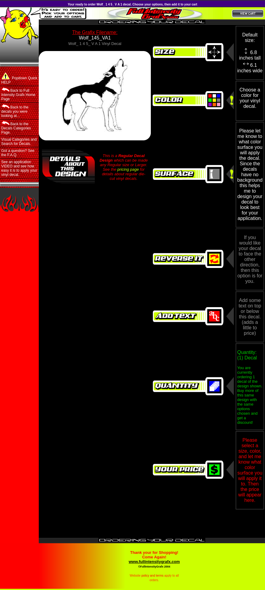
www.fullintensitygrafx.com (154, 561)
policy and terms (152, 575)
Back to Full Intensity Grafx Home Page (18, 94)
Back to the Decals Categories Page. (16, 128)
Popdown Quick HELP (19, 78)
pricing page (128, 169)
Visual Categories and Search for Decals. (19, 141)
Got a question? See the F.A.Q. (17, 153)
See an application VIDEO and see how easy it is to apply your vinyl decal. (19, 168)
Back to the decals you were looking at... (14, 111)
